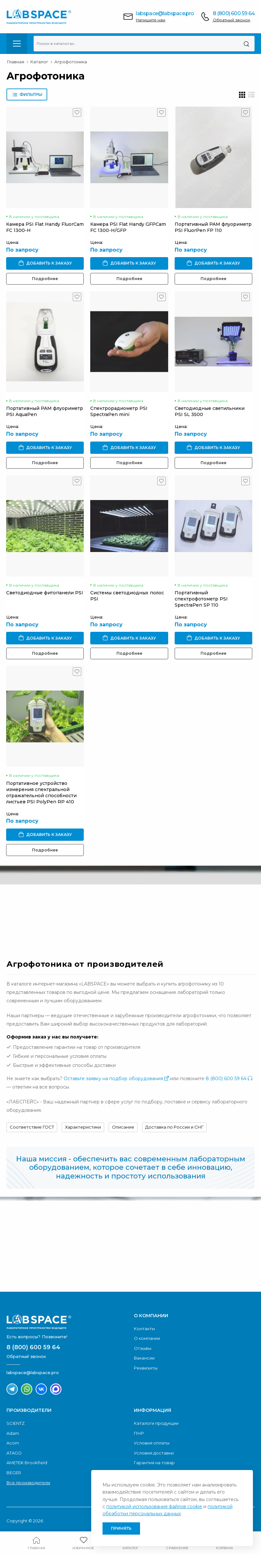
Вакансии (144, 1358)
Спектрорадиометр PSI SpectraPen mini (118, 411)
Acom (12, 1442)
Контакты (144, 1328)
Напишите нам (150, 19)
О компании (147, 1338)
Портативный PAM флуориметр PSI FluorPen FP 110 (213, 227)
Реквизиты (146, 1368)
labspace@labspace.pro (165, 13)
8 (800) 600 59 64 (234, 13)
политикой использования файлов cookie (154, 1506)
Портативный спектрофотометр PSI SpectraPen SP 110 (201, 599)
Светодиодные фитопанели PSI (44, 593)
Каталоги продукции (156, 1423)
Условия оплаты (151, 1442)
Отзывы (142, 1348)
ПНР (139, 1433)
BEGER (13, 1472)
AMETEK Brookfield (26, 1462)
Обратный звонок (231, 19)
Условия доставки (154, 1452)
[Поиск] (246, 43)
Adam (12, 1433)
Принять (121, 1528)
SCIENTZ (15, 1423)
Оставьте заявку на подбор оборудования (116, 1078)
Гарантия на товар (154, 1462)
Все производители (28, 1482)
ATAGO (14, 1452)
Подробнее (45, 278)
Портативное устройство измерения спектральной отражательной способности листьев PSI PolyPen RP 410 (41, 792)
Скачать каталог (59, 1264)
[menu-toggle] (16, 43)
